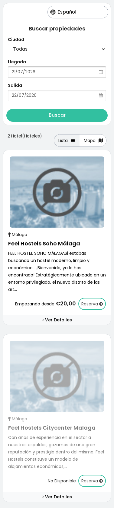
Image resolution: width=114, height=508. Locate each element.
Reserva (92, 304)
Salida (15, 85)
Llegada (17, 62)
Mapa (93, 140)
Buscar (57, 115)
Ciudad (16, 39)
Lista (67, 140)
